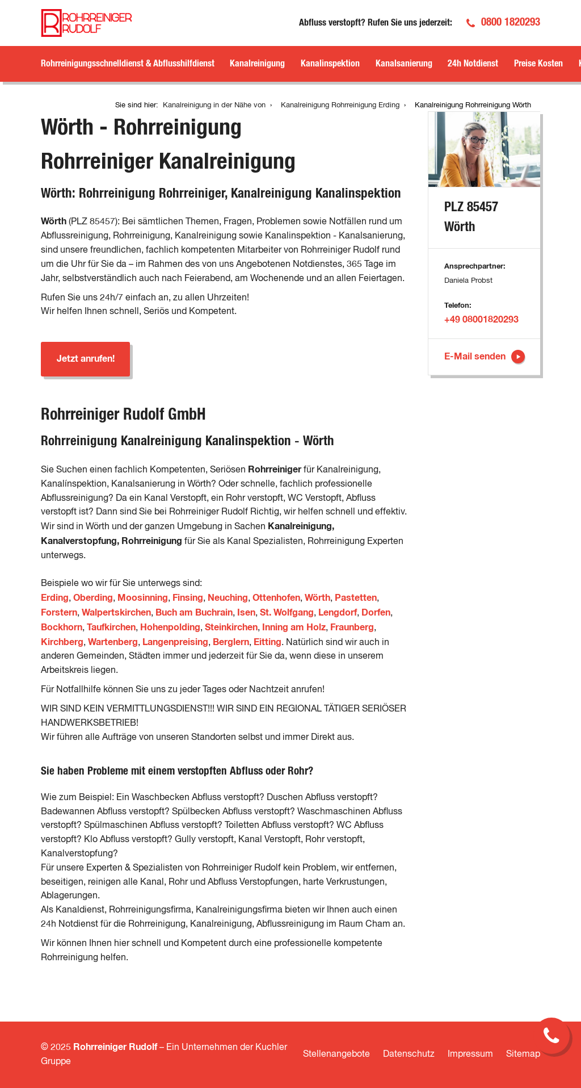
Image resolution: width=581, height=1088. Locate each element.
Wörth (317, 597)
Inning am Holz (294, 627)
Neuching (228, 597)
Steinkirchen (231, 627)
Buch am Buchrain (194, 612)
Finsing (187, 597)
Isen (246, 612)
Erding (55, 597)
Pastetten (356, 597)
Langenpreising (175, 642)
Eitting (267, 642)
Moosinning (142, 597)
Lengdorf (337, 612)
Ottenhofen (276, 597)
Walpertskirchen (116, 612)
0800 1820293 (510, 22)
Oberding (93, 597)
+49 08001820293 (481, 319)
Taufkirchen (111, 627)
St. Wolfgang (287, 612)
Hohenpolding (170, 627)
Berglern (231, 642)
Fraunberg (352, 627)
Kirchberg (62, 642)
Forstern (59, 612)
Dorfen (375, 612)
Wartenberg (113, 642)
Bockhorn (61, 627)
